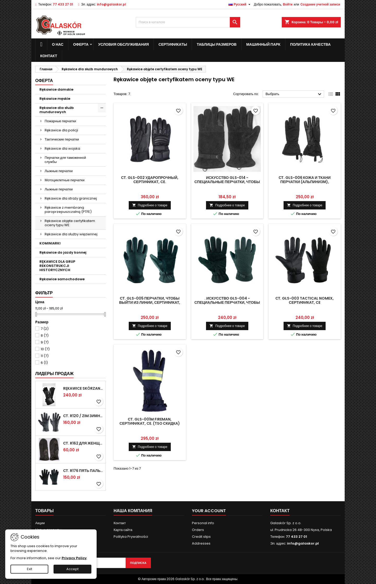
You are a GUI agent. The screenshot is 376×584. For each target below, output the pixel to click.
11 (45, 355)
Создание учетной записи (320, 4)
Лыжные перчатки (59, 170)
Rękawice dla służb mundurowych (56, 109)
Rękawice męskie (54, 98)
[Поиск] (188, 22)
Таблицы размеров (216, 44)
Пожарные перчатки (60, 121)
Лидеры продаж (54, 374)
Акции (40, 523)
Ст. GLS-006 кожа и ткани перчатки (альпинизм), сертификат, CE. (305, 182)
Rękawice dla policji (61, 130)
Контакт (120, 523)
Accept (72, 569)
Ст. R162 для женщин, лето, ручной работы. (83, 443)
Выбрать (294, 94)
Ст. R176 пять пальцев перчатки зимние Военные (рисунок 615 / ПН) (83, 471)
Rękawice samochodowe (62, 279)
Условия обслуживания (123, 44)
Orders (198, 529)
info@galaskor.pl (111, 4)
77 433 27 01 (63, 4)
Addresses (201, 543)
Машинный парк (263, 44)
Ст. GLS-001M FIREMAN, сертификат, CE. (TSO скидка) (150, 421)
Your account (209, 511)
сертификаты (172, 44)
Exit (29, 569)
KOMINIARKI (50, 243)
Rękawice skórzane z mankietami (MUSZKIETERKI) (83, 388)
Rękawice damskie (56, 89)
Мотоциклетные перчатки (64, 180)
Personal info (203, 523)
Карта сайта (123, 529)
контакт (48, 56)
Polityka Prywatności (131, 536)
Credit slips (201, 536)
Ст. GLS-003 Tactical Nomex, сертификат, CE (304, 300)
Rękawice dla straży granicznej (71, 198)
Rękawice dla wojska (62, 148)
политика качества (310, 44)
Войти (287, 4)
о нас (57, 44)
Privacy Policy (74, 558)
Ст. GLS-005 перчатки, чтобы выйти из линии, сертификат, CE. (149, 302)
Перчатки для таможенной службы (65, 159)
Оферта (81, 44)
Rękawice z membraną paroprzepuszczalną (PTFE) (68, 209)
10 (45, 349)
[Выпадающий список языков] (240, 4)
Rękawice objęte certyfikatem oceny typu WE (70, 222)
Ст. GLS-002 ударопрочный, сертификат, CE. (149, 179)
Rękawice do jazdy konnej (62, 252)
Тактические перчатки (62, 139)
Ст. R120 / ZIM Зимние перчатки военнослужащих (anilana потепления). (83, 416)
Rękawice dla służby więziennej (71, 234)
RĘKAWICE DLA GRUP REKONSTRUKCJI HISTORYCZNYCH (57, 265)
